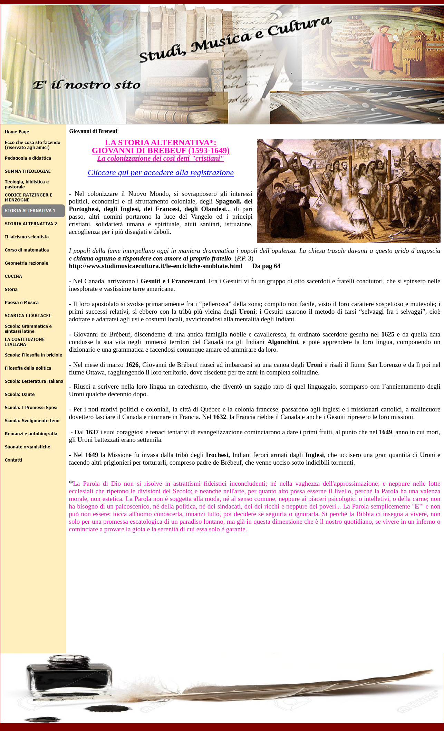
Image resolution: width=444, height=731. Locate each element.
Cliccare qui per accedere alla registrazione (161, 172)
